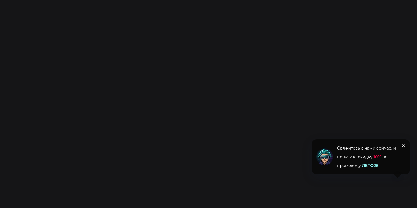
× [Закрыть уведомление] (403, 146)
